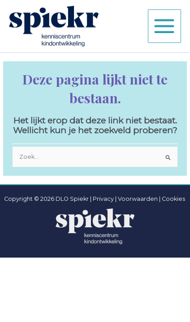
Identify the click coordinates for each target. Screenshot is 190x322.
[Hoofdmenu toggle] (164, 25)
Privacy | (104, 198)
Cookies (173, 198)
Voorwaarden (138, 198)
